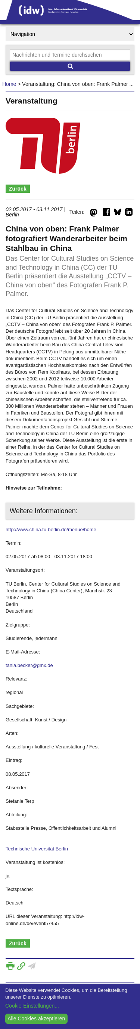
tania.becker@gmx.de (29, 665)
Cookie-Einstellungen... (32, 1005)
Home (9, 84)
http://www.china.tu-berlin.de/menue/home (51, 529)
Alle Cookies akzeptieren (36, 1018)
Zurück (18, 189)
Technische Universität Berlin (37, 849)
